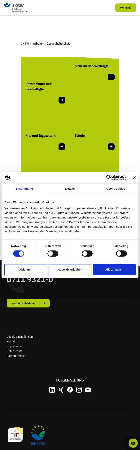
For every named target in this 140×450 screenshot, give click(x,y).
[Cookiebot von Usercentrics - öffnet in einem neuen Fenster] (109, 177)
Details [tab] (70, 188)
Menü (125, 8)
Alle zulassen (114, 269)
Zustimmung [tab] (24, 188)
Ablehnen (25, 269)
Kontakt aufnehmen (23, 303)
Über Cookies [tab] (115, 188)
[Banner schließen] (134, 177)
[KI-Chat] (133, 443)
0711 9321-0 (30, 279)
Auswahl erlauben (70, 269)
